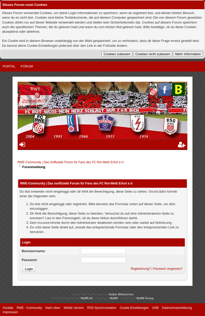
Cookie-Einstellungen (134, 308)
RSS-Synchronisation (101, 308)
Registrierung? (141, 269)
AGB (155, 308)
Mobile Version (74, 308)
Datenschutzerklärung (177, 308)
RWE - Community (29, 308)
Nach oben (52, 308)
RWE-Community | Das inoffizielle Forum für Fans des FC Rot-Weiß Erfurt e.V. (71, 162)
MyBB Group (145, 298)
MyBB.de (87, 298)
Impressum (10, 312)
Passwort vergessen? (168, 269)
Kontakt (8, 308)
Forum (27, 66)
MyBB (114, 298)
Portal (9, 66)
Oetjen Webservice (121, 294)
